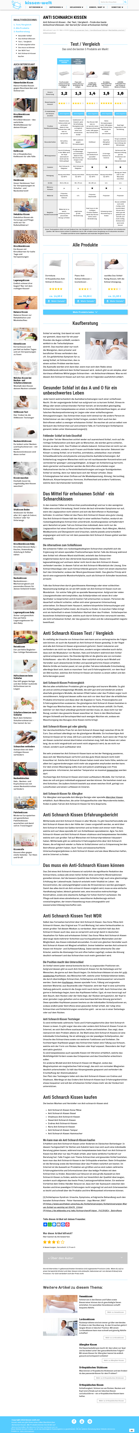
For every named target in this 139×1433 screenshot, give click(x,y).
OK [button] (132, 1430)
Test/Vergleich (23, 24)
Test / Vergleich (25, 42)
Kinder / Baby (98, 7)
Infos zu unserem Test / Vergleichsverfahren (88, 30)
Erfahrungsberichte (26, 45)
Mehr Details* (56, 301)
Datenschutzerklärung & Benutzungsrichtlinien (81, 1425)
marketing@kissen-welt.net (82, 1417)
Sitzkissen (36, 7)
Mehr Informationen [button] (27, 1431)
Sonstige (119, 7)
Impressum (76, 1422)
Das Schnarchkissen (26, 39)
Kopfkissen (57, 7)
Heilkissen (78, 7)
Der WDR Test (24, 50)
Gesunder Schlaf (25, 36)
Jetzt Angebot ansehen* (64, 113)
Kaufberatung (23, 31)
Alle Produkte (22, 28)
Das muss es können (26, 47)
